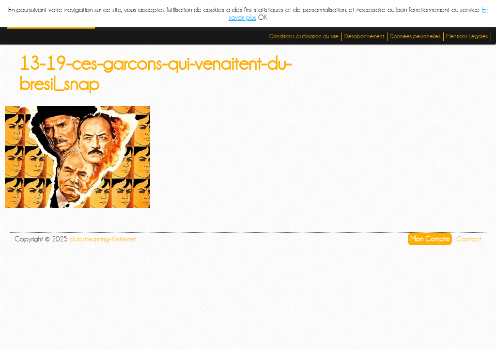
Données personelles (415, 36)
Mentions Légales (467, 36)
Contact (468, 239)
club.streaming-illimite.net (102, 239)
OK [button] (262, 17)
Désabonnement (364, 36)
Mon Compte (430, 239)
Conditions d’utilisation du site (304, 36)
